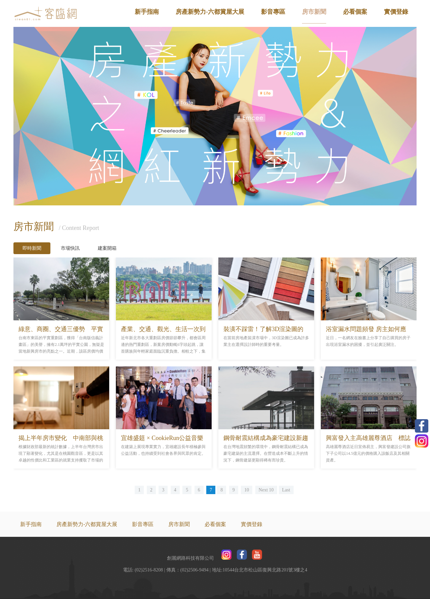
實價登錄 (396, 11)
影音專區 (273, 11)
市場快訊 (70, 248)
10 (246, 489)
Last (286, 489)
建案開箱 (107, 248)
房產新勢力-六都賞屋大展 (210, 11)
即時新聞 (32, 248)
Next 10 (266, 489)
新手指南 (147, 11)
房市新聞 (314, 11)
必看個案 (355, 11)
